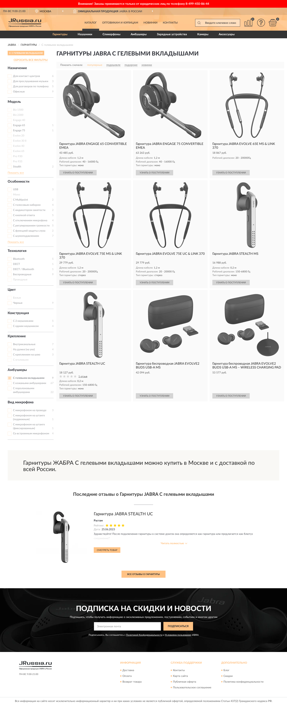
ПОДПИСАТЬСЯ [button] (178, 626)
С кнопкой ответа (24, 215)
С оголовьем (21, 360)
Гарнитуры (60, 34)
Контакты (170, 22)
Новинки (150, 22)
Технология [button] (17, 251)
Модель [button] (14, 102)
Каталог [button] (91, 22)
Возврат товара (132, 681)
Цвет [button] (12, 290)
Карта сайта (180, 676)
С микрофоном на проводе (29, 410)
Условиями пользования (178, 635)
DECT (16, 264)
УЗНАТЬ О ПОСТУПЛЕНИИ (78, 173)
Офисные (19, 91)
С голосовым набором (27, 205)
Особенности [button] (18, 181)
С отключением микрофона (30, 220)
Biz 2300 (18, 115)
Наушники (85, 34)
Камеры (202, 34)
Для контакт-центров (26, 76)
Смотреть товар (107, 550)
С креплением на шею (26, 354)
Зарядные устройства (172, 34)
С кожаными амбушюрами (29, 383)
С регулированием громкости (31, 225)
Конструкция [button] (18, 313)
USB (15, 189)
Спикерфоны (111, 34)
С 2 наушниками (23, 321)
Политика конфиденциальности (243, 681)
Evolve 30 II (19, 141)
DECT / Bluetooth (23, 269)
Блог (226, 670)
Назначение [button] (17, 68)
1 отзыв (82, 376)
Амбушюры (139, 34)
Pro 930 (17, 156)
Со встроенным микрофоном (31, 433)
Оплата (127, 676)
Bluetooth (19, 259)
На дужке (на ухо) (24, 349)
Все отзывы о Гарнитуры (143, 574)
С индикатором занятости (29, 210)
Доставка (128, 670)
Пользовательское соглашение (192, 687)
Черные (17, 303)
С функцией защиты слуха (29, 231)
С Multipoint (20, 200)
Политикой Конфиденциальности (144, 635)
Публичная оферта (184, 681)
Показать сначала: (71, 65)
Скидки (228, 676)
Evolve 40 (18, 146)
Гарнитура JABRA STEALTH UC (123, 514)
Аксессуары (227, 34)
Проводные (20, 279)
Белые (17, 298)
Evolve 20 (18, 135)
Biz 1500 (18, 110)
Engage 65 (19, 125)
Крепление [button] (17, 336)
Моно (16, 194)
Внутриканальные (24, 344)
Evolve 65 (18, 151)
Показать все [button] (16, 173)
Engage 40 (19, 120)
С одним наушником (26, 326)
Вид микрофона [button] (20, 402)
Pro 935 (17, 161)
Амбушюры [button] (17, 370)
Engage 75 (19, 130)
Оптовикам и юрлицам (120, 22)
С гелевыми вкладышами (28, 378)
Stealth (17, 166)
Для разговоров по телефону (31, 86)
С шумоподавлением (26, 236)
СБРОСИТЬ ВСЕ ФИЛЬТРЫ (31, 60)
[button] (261, 23)
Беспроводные (22, 274)
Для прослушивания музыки (30, 81)
